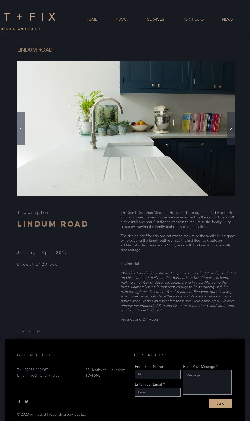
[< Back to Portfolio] (32, 331)
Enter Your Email (148, 384)
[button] (126, 128)
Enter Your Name (149, 366)
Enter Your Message (199, 366)
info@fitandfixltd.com (45, 375)
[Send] (220, 403)
